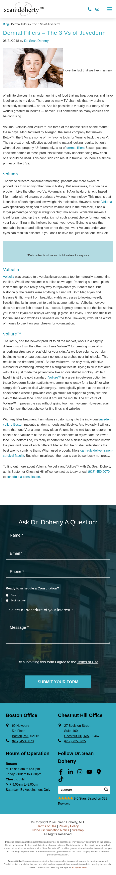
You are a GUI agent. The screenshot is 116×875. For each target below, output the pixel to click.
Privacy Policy (69, 826)
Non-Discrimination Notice (50, 830)
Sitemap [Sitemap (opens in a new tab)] (78, 830)
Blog (6, 24)
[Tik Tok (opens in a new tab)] (61, 780)
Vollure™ (54, 377)
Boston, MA (20, 736)
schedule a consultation (23, 477)
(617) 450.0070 (99, 471)
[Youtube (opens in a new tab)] (89, 773)
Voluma (106, 202)
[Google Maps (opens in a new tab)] (99, 773)
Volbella (8, 276)
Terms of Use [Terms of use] (87, 662)
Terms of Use (46, 826)
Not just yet (18, 600)
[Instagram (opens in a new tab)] (80, 773)
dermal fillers (75, 147)
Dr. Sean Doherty (36, 41)
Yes (13, 595)
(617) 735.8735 (75, 741)
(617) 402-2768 (78, 867)
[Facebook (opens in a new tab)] (61, 773)
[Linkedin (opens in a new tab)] (70, 773)
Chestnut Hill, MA (76, 736)
